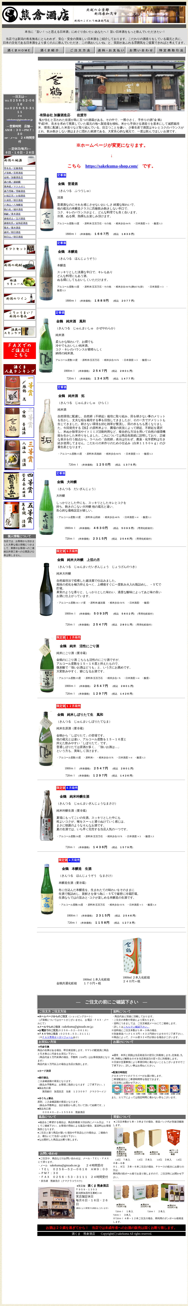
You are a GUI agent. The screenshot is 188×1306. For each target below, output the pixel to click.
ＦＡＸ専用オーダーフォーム (57, 1037)
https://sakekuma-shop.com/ (111, 166)
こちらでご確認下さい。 (136, 1026)
